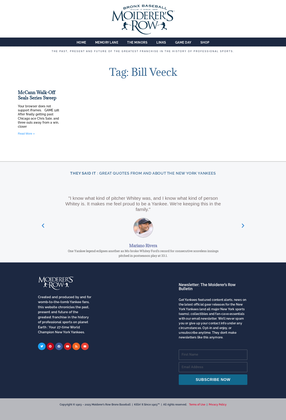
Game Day (183, 42)
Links (161, 42)
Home (81, 42)
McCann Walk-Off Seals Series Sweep (37, 95)
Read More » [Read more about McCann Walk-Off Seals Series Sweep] (26, 133)
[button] (43, 262)
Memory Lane (106, 42)
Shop (205, 42)
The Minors (137, 42)
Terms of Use (197, 404)
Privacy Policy (218, 404)
